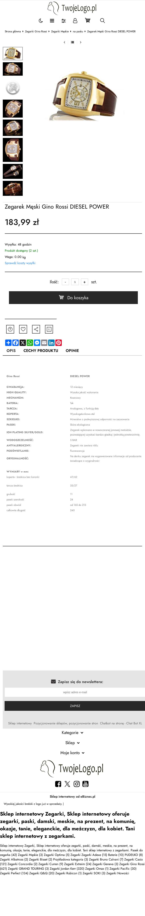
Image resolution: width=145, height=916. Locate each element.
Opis (11, 350)
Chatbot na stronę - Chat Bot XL (121, 723)
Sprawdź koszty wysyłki (20, 263)
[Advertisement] (72, 583)
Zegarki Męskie (60, 31)
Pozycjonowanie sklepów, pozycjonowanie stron (66, 723)
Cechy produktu (41, 350)
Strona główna (13, 31)
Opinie (72, 350)
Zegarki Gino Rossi (36, 31)
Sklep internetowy (20, 723)
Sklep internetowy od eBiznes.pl (72, 796)
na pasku (78, 31)
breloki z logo (33, 804)
